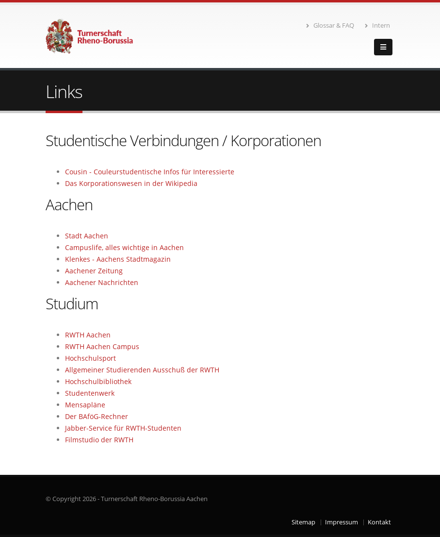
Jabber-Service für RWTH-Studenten (123, 428)
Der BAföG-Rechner (96, 416)
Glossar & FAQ (330, 25)
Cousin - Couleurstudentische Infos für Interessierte (149, 171)
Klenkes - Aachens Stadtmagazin (118, 259)
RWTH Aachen (88, 334)
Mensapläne (85, 404)
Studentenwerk (89, 393)
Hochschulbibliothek (98, 381)
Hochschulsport (90, 358)
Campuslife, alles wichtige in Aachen (124, 247)
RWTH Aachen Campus (102, 346)
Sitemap (303, 522)
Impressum (341, 522)
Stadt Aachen (86, 235)
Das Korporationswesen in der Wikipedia (131, 183)
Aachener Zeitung (94, 270)
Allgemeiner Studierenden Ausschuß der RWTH (142, 369)
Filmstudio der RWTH (99, 439)
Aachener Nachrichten (101, 282)
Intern (377, 25)
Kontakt (379, 522)
